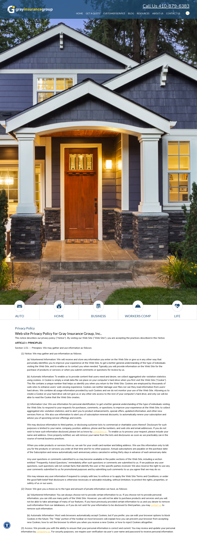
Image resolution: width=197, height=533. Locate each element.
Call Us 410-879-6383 (166, 6)
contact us (156, 505)
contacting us (100, 431)
